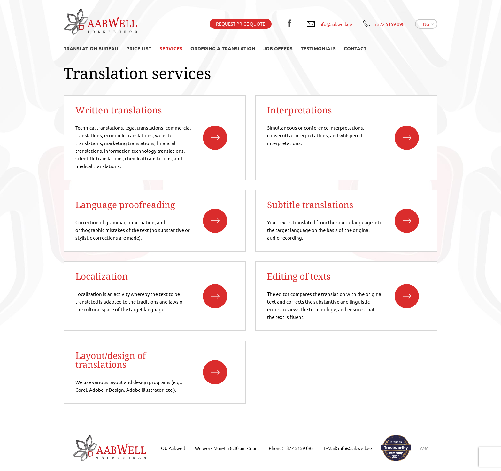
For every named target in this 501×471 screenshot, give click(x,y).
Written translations (118, 110)
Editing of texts (299, 276)
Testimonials (318, 48)
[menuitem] (426, 24)
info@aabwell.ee (355, 448)
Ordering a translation (222, 48)
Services (170, 48)
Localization (101, 276)
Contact (355, 48)
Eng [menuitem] (424, 24)
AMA (424, 448)
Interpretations (299, 110)
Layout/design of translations (110, 359)
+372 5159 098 (299, 448)
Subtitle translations (310, 204)
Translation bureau (91, 48)
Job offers (278, 48)
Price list (138, 48)
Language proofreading (125, 204)
